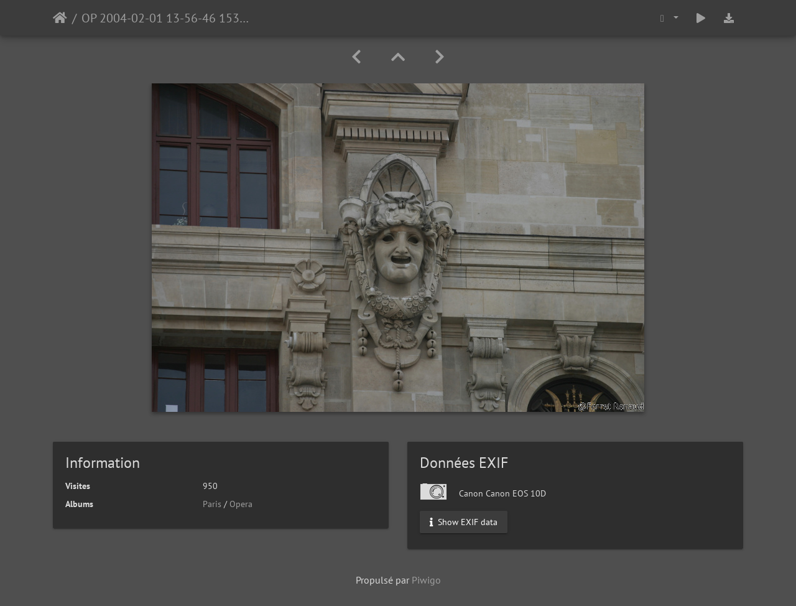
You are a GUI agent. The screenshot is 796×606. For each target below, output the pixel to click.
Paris (212, 504)
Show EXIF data (463, 522)
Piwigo (426, 580)
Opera (240, 504)
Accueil (60, 18)
